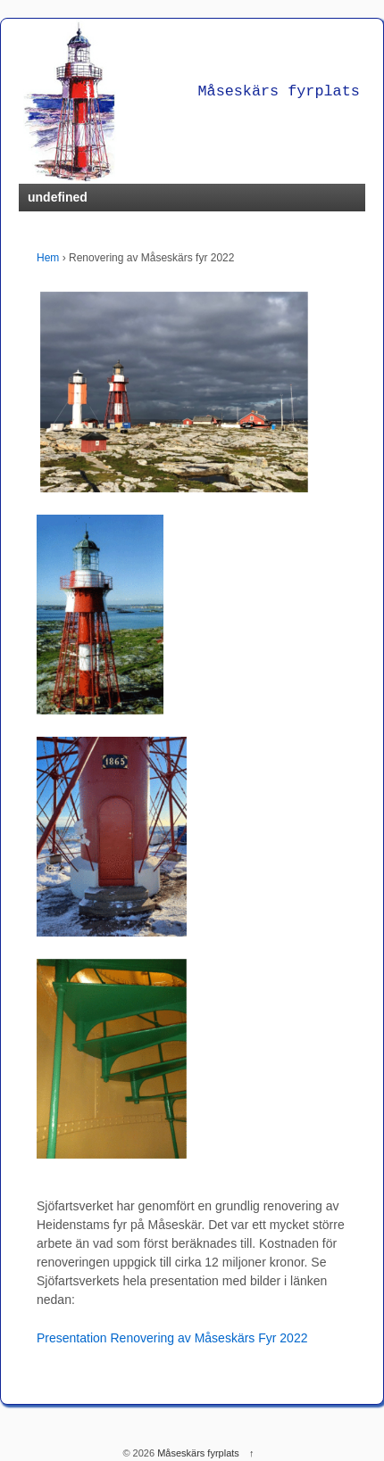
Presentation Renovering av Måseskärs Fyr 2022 (172, 1338)
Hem (48, 258)
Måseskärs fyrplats (198, 1453)
